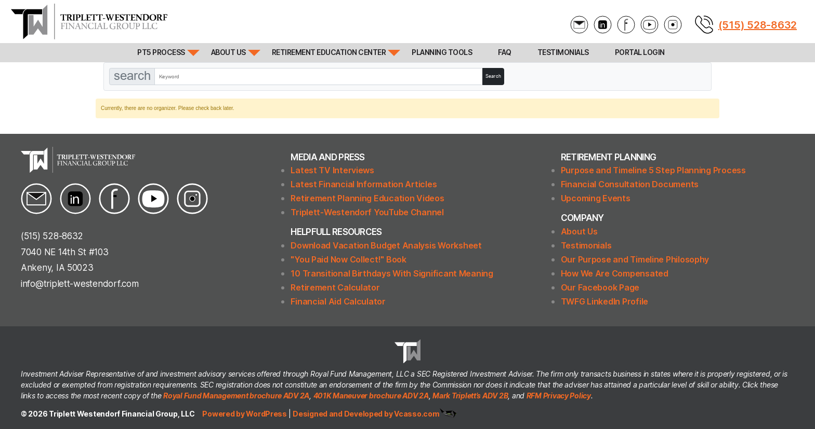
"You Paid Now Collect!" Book (348, 259)
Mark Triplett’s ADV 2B (470, 395)
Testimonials (563, 52)
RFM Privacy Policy (559, 395)
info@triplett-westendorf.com (79, 284)
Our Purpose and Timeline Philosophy (635, 259)
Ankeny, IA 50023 (57, 267)
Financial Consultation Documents (630, 184)
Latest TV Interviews (332, 170)
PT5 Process (161, 52)
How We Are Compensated (614, 273)
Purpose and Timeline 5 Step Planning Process (653, 170)
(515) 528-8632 (757, 25)
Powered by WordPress (245, 413)
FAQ (504, 52)
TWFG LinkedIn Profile (604, 301)
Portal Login (640, 52)
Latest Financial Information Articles (364, 184)
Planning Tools (442, 52)
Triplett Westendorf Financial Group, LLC (121, 413)
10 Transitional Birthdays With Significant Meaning (392, 273)
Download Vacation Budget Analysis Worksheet (386, 245)
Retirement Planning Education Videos (367, 198)
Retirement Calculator (335, 287)
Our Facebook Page (600, 287)
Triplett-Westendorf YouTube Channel (367, 212)
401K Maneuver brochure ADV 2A (371, 395)
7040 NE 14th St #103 (65, 252)
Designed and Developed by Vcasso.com (366, 413)
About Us (228, 52)
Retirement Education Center (329, 52)
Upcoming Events (595, 198)
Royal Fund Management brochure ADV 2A (236, 395)
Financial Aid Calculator (338, 301)
